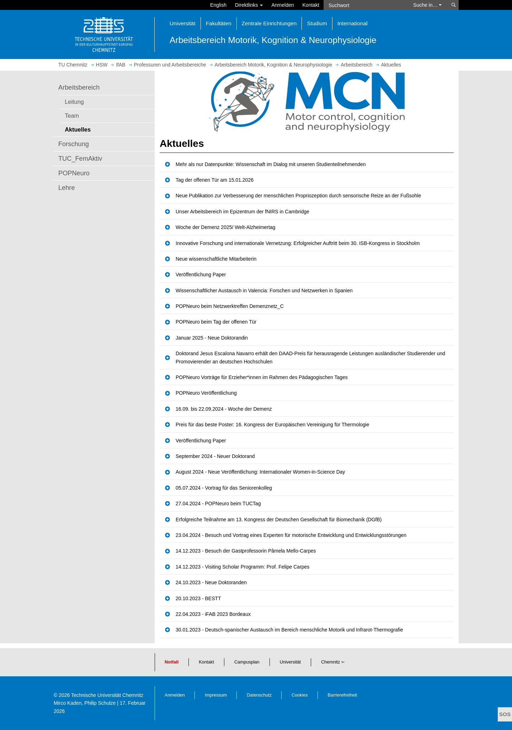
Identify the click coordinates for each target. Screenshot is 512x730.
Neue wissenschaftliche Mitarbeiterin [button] (216, 259)
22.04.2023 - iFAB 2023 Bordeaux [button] (213, 614)
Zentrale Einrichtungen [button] (269, 23)
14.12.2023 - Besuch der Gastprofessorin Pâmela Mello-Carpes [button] (246, 551)
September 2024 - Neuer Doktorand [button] (215, 456)
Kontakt (311, 5)
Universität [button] (183, 23)
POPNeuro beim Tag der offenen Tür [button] (216, 322)
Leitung (74, 101)
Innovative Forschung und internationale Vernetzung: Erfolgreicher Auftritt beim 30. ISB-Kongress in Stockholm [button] (298, 243)
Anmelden (282, 5)
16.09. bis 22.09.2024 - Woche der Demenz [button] (224, 409)
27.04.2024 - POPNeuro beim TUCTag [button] (218, 503)
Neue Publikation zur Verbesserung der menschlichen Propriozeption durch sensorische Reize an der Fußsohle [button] (298, 195)
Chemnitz (330, 662)
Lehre (66, 187)
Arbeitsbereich (79, 87)
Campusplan (247, 662)
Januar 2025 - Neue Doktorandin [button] (212, 338)
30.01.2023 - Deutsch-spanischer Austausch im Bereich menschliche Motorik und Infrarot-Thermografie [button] (289, 630)
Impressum (216, 695)
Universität (290, 662)
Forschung (73, 144)
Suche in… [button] (427, 5)
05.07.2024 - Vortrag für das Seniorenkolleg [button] (224, 488)
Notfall (171, 662)
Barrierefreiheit (342, 695)
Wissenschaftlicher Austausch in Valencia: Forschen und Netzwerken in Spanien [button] (264, 290)
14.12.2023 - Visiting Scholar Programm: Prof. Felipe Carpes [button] (242, 567)
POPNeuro (74, 173)
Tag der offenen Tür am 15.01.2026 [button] (215, 180)
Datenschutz (259, 695)
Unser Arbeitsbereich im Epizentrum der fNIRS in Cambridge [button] (242, 211)
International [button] (352, 23)
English (218, 5)
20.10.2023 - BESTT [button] (198, 598)
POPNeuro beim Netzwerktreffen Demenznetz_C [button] (230, 306)
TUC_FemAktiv (80, 158)
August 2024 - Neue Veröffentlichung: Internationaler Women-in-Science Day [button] (260, 472)
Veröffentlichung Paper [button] (201, 274)
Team (72, 115)
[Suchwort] (365, 5)
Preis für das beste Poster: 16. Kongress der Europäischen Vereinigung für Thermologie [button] (272, 424)
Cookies (300, 695)
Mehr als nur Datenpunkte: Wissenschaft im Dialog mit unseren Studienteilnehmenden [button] (271, 164)
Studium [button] (317, 23)
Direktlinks (249, 5)
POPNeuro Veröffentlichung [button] (206, 393)
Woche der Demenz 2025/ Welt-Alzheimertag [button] (225, 227)
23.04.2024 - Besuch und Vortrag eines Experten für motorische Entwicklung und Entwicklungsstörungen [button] (291, 535)
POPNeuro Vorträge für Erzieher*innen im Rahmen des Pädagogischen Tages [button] (262, 377)
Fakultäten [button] (218, 23)
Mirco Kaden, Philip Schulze (85, 703)
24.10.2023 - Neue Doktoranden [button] (211, 582)
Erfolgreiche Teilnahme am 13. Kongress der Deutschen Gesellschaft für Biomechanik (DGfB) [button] (279, 519)
